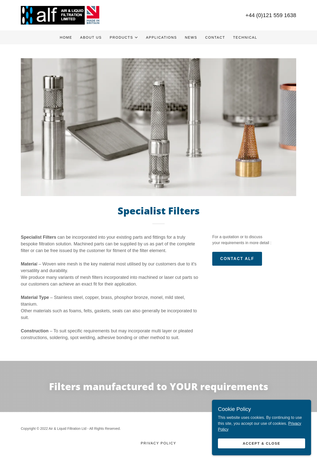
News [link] (191, 37)
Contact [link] (215, 37)
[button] (124, 37)
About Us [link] (91, 37)
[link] (60, 15)
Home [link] (66, 37)
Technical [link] (245, 37)
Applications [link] (161, 37)
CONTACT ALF (237, 259)
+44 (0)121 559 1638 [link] (270, 15)
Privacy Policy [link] (158, 443)
